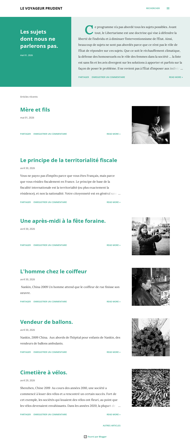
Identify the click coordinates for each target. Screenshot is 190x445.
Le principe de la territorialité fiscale (68, 160)
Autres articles (112, 425)
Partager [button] (83, 77)
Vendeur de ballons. (46, 321)
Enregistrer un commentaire (108, 77)
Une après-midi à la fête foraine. (63, 220)
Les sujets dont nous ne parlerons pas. (39, 38)
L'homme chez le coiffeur (53, 271)
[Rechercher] (153, 8)
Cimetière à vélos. (43, 372)
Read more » (176, 77)
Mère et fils (35, 109)
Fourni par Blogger (95, 436)
